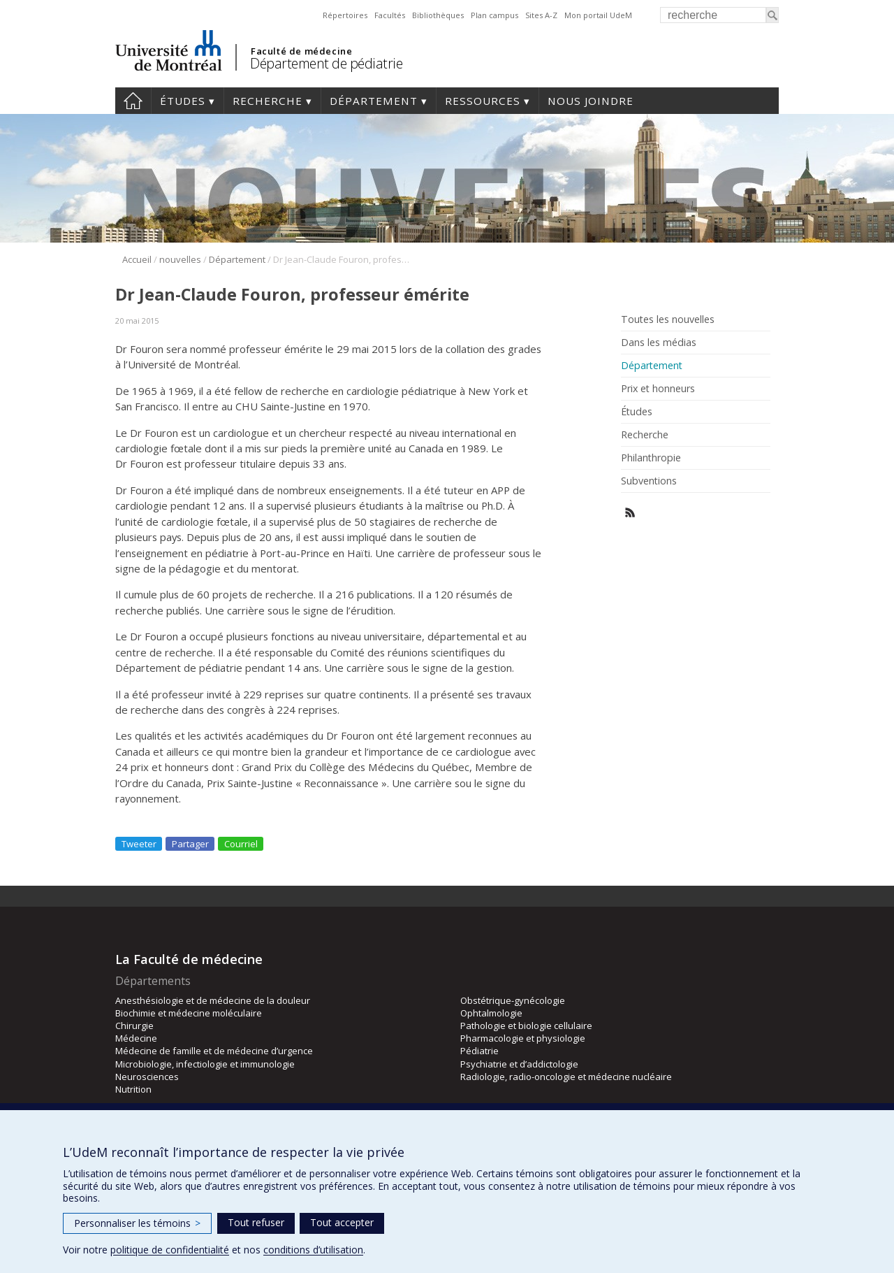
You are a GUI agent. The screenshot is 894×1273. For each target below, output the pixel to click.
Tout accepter (342, 1222)
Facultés (389, 15)
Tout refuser (256, 1222)
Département (374, 101)
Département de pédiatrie (326, 63)
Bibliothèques (438, 15)
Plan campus (494, 15)
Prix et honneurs (658, 388)
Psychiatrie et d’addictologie (519, 1064)
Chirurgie (134, 1025)
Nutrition (133, 1089)
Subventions (649, 481)
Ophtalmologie (491, 1013)
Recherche (267, 101)
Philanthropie (651, 457)
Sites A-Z (541, 15)
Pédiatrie (479, 1050)
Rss (630, 513)
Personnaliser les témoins (137, 1223)
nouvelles (180, 259)
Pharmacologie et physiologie (522, 1038)
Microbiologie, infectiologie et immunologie (205, 1064)
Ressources (482, 101)
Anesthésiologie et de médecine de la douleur (212, 1000)
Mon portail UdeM (598, 15)
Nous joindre (590, 101)
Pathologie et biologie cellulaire (526, 1025)
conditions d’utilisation (313, 1249)
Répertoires (345, 15)
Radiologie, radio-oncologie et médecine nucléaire (566, 1076)
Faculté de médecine (301, 51)
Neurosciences (147, 1076)
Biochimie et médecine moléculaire (188, 1013)
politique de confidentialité (169, 1249)
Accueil (133, 100)
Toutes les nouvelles (668, 319)
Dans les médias (658, 342)
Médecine (136, 1038)
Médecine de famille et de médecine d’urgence (214, 1050)
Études (182, 101)
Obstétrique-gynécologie (512, 1000)
